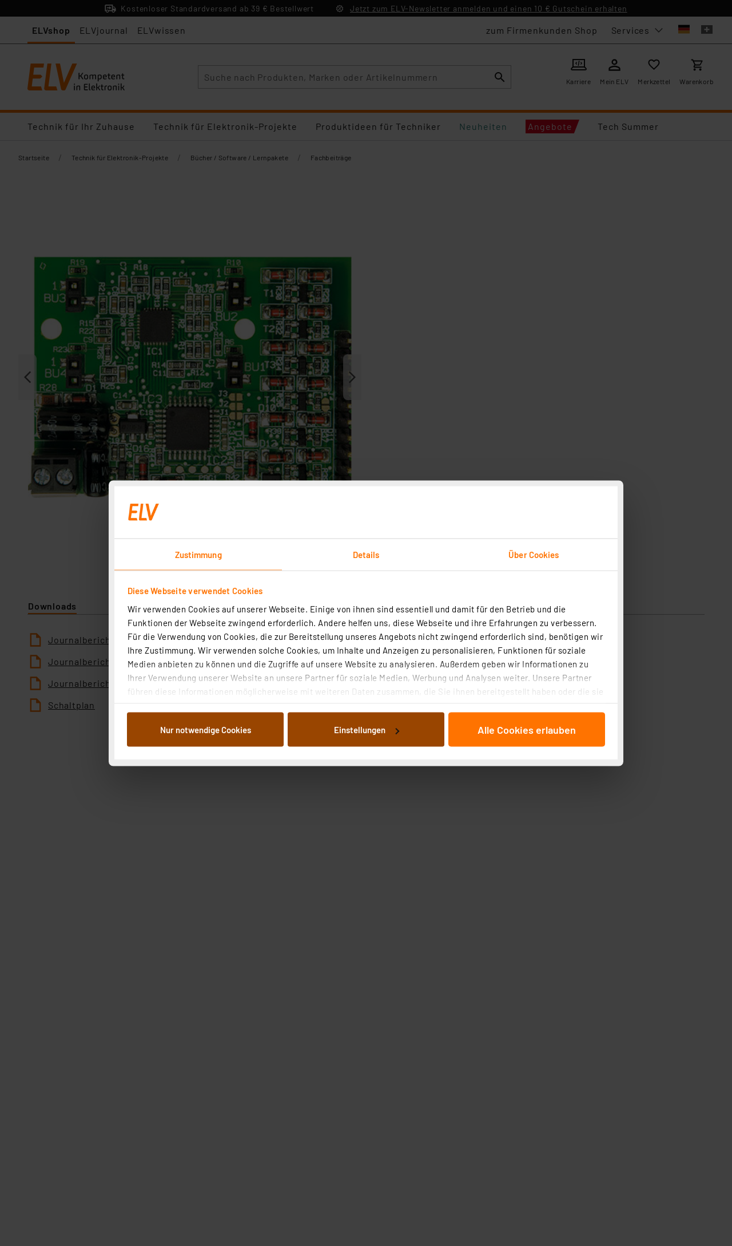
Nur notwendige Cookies (205, 730)
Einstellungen (366, 730)
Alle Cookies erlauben (527, 729)
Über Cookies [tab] (533, 554)
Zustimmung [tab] (198, 554)
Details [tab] (366, 554)
